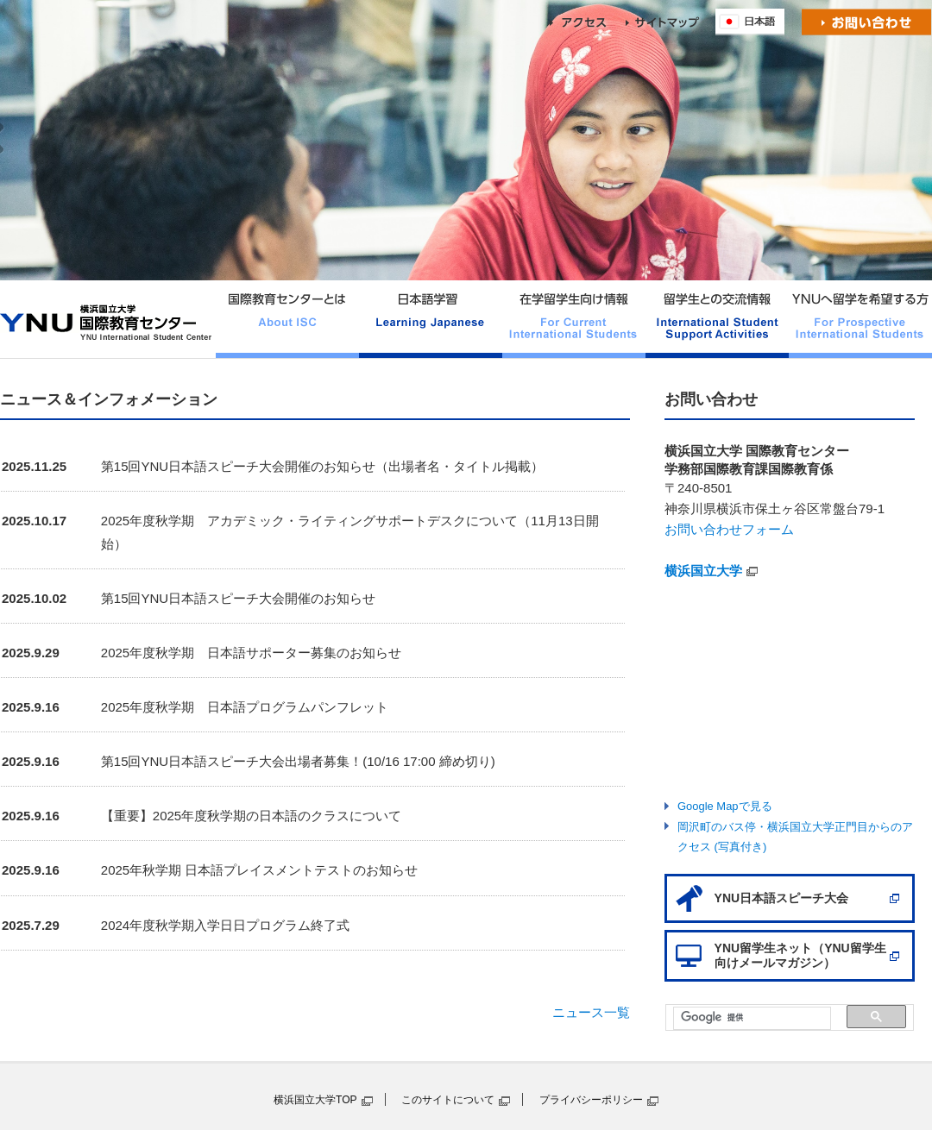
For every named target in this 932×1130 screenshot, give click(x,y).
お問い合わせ (867, 22)
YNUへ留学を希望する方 (860, 319)
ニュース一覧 (591, 1012)
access (588, 22)
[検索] (743, 1017)
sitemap (670, 22)
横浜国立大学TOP (315, 1100)
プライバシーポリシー (591, 1100)
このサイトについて (447, 1100)
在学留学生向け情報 (573, 319)
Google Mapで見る (724, 806)
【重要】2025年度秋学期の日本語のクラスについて (251, 815)
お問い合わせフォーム (729, 529)
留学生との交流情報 (717, 319)
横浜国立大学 (703, 570)
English (754, 22)
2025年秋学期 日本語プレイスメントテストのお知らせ (260, 870)
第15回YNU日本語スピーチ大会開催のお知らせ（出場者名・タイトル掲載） (322, 466)
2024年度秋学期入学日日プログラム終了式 (225, 925)
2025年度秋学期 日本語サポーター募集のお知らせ (251, 652)
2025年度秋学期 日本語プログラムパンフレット (244, 707)
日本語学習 (430, 319)
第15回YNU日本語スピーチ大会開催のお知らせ (238, 598)
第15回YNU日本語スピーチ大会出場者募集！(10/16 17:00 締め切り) (298, 761)
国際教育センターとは (287, 319)
